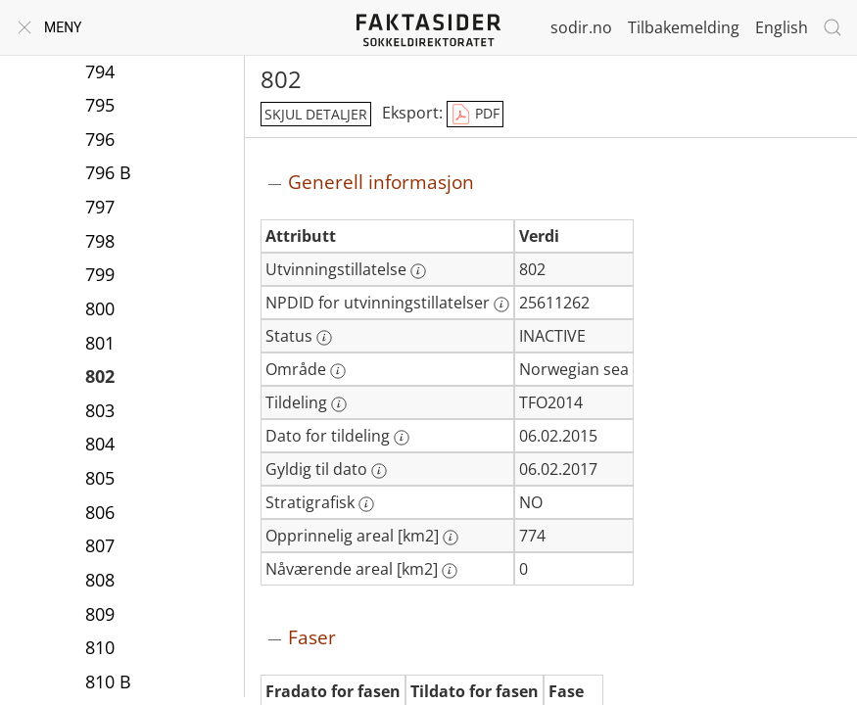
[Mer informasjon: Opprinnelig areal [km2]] (450, 537)
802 (100, 376)
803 (100, 410)
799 (100, 274)
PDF (475, 114)
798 (100, 241)
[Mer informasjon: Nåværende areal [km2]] (449, 571)
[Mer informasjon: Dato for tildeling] (401, 438)
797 (100, 206)
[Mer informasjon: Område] (338, 371)
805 (100, 478)
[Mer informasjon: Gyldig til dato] (379, 471)
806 (100, 512)
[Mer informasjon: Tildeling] (339, 404)
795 (100, 105)
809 (100, 614)
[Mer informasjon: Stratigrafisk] (366, 504)
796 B (108, 172)
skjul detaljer (315, 114)
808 (100, 579)
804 (100, 443)
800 (100, 308)
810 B (108, 681)
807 (100, 545)
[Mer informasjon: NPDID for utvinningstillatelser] (501, 304)
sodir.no (581, 27)
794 (100, 71)
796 (100, 139)
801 (100, 342)
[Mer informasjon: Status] (324, 338)
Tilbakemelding (683, 27)
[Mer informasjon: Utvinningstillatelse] (418, 271)
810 (100, 647)
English (781, 27)
